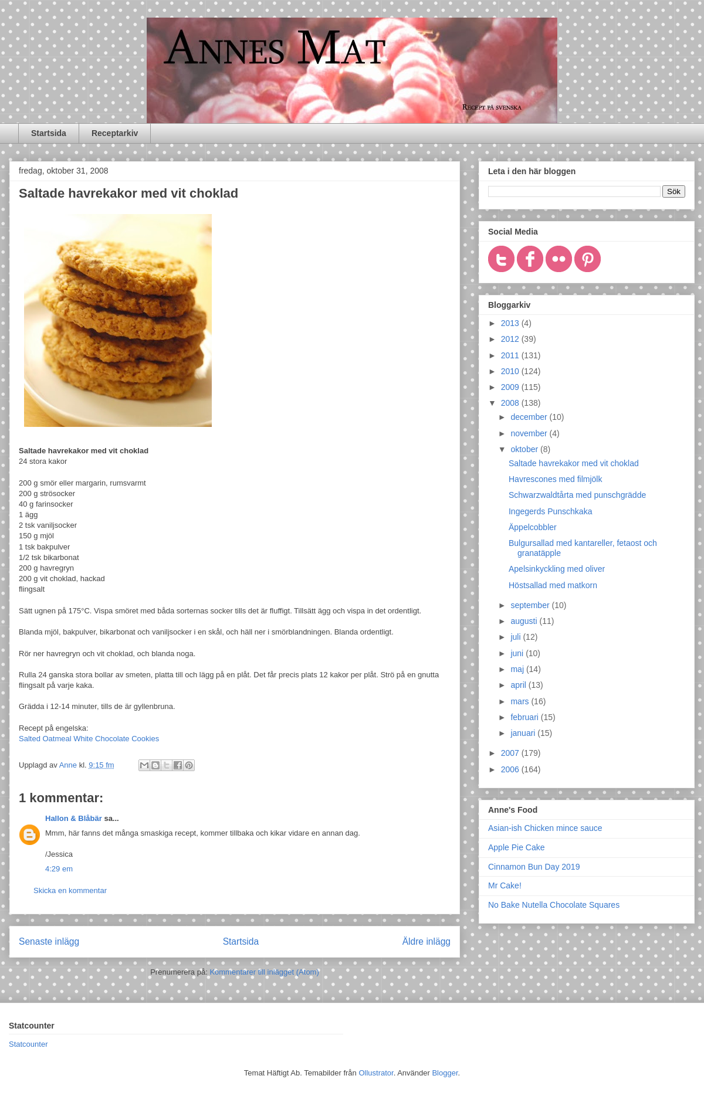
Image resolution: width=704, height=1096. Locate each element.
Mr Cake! (505, 885)
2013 (511, 323)
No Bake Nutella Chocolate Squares (554, 905)
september (530, 605)
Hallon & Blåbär (73, 818)
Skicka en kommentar (70, 890)
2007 (511, 753)
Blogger (445, 1072)
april (519, 685)
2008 (511, 403)
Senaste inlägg (49, 941)
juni (518, 653)
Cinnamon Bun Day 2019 (534, 866)
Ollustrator (375, 1072)
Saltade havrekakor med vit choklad (574, 463)
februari (525, 717)
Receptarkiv (115, 133)
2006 (511, 769)
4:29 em (59, 868)
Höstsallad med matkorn (553, 585)
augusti (524, 621)
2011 (511, 355)
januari (523, 733)
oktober (525, 449)
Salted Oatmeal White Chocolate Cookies (89, 738)
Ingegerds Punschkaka (550, 511)
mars (520, 701)
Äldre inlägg (426, 941)
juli (516, 637)
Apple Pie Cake (516, 847)
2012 (511, 339)
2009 (511, 387)
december (529, 417)
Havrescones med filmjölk (556, 479)
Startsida (48, 133)
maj (518, 669)
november (529, 433)
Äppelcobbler (533, 527)
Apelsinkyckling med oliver (557, 569)
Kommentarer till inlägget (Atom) (264, 972)
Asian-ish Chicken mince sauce (545, 828)
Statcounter (28, 1044)
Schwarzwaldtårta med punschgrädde (577, 495)
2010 (511, 371)
